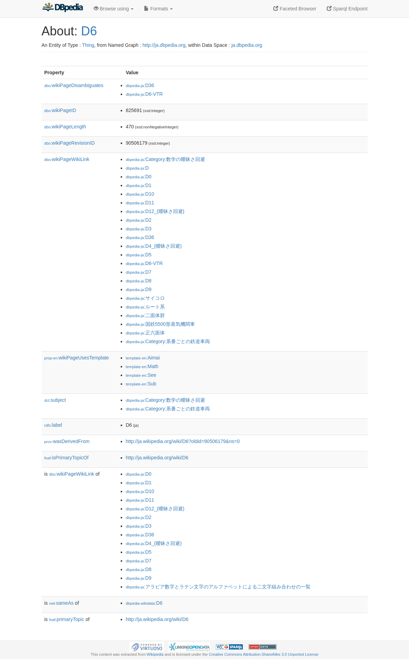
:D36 (140, 85)
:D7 (139, 272)
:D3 (139, 228)
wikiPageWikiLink (67, 159)
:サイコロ (145, 298)
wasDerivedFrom (67, 441)
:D (137, 168)
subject (55, 400)
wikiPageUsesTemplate (76, 357)
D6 (89, 31)
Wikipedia (155, 654)
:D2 (139, 220)
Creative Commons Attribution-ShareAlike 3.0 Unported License (263, 654)
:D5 (139, 254)
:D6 (144, 603)
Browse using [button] (114, 8)
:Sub (141, 383)
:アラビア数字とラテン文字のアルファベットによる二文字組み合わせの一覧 (218, 586)
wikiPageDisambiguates (73, 85)
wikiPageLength (65, 126)
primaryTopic (66, 619)
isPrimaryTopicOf (66, 457)
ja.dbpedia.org (246, 45)
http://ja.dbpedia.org (164, 45)
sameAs (61, 603)
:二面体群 (145, 315)
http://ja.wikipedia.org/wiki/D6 (157, 457)
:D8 (139, 280)
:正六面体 (145, 332)
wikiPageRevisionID (69, 143)
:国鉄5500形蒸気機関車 (160, 324)
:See (141, 375)
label (53, 425)
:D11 (140, 202)
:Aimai (143, 357)
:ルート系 (145, 306)
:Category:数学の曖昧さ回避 (165, 159)
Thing (88, 45)
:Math (142, 366)
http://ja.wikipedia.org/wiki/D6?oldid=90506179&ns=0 (183, 441)
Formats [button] (158, 8)
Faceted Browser (294, 8)
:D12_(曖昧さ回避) (155, 211)
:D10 (140, 194)
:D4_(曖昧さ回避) (154, 246)
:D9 (139, 289)
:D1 (139, 185)
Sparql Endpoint (347, 8)
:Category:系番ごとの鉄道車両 (168, 341)
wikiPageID (60, 110)
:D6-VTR (144, 94)
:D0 (139, 176)
